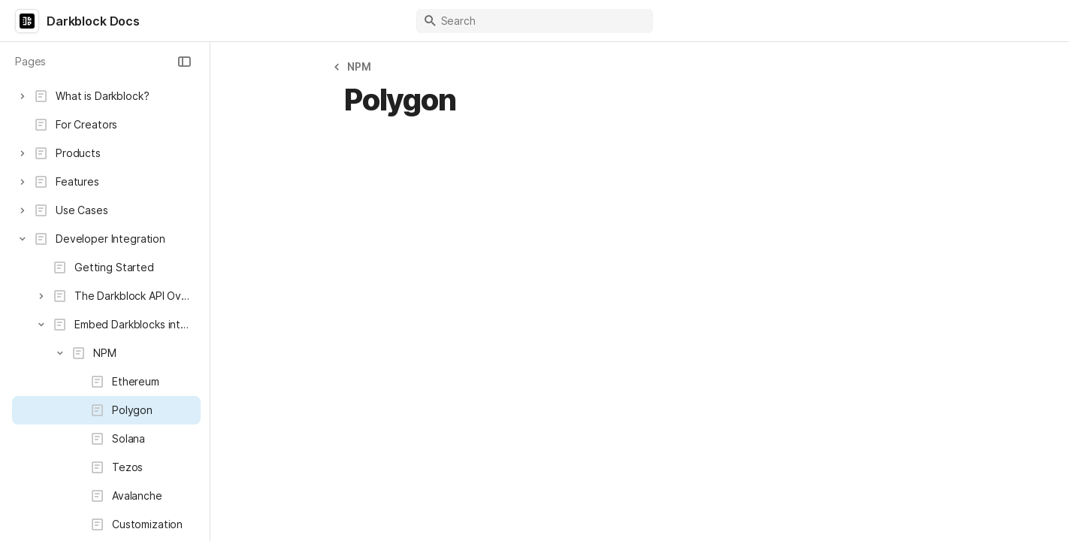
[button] (184, 61)
